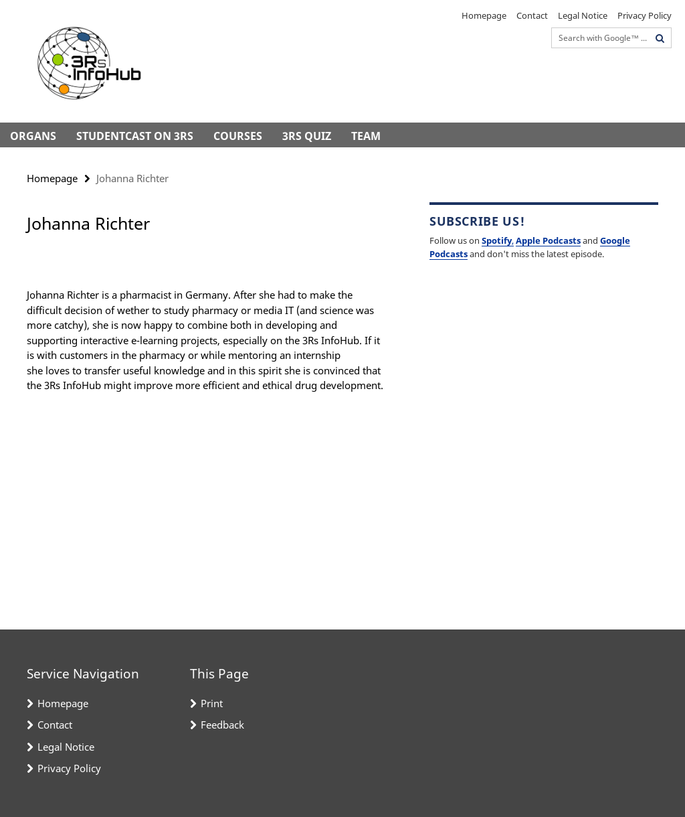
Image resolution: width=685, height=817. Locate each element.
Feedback (222, 724)
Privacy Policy (644, 15)
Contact (532, 15)
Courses (237, 136)
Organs (33, 136)
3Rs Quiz (306, 136)
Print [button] (212, 703)
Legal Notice (582, 15)
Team (366, 136)
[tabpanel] (207, 330)
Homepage (484, 15)
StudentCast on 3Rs (134, 136)
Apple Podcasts (548, 240)
